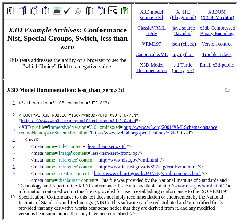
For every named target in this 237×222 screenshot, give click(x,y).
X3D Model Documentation (151, 67)
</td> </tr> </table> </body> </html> (119, 149)
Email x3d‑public (217, 65)
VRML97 (151, 44)
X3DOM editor (217, 17)
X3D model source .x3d (151, 14)
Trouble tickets (216, 54)
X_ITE (183, 11)
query (179, 70)
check (188, 44)
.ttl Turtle (183, 65)
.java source (183, 28)
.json (175, 44)
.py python (182, 54)
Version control (217, 44)
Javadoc (183, 33)
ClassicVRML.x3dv (151, 30)
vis (190, 70)
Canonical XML (152, 54)
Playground (183, 17)
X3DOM (217, 11)
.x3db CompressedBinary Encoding (217, 30)
